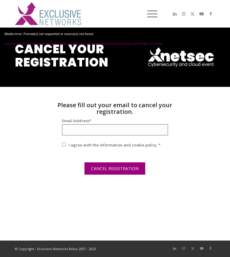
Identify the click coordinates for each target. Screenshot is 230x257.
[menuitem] (149, 13)
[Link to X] (192, 13)
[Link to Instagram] (183, 13)
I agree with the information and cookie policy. (115, 145)
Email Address (76, 120)
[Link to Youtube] (201, 13)
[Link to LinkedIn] (174, 13)
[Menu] (149, 13)
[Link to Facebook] (210, 13)
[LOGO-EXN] (48, 13)
